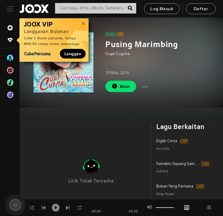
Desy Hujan (165, 194)
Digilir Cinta (166, 141)
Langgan (72, 53)
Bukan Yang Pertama (174, 186)
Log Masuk (161, 9)
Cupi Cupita (117, 54)
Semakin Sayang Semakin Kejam (178, 164)
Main (121, 86)
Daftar (201, 9)
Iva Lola (162, 149)
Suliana (162, 171)
